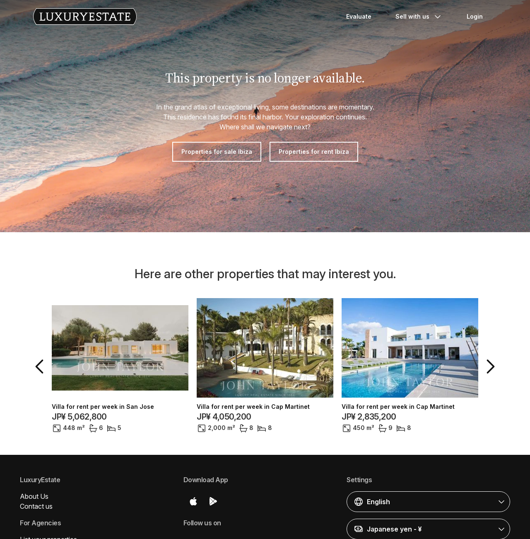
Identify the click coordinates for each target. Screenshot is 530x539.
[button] (41, 366)
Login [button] (475, 16)
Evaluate (358, 16)
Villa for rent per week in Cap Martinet (253, 406)
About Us (34, 496)
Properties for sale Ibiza (216, 151)
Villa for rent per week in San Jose (103, 406)
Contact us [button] (36, 506)
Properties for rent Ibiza (314, 151)
